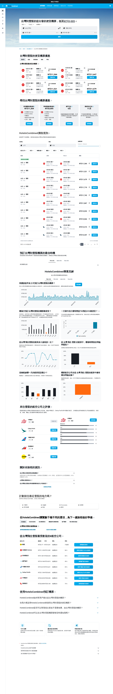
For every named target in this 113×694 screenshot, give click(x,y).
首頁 (20, 48)
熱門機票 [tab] (64, 521)
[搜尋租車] (3, 17)
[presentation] (76, 21)
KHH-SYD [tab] (59, 260)
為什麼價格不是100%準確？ (60, 654)
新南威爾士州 (29, 48)
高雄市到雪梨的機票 (51, 529)
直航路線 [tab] (35, 59)
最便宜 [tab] (22, 59)
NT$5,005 (69, 21)
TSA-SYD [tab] (66, 260)
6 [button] (94, 244)
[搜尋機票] (3, 10)
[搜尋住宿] (3, 14)
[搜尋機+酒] (3, 20)
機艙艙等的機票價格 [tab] (54, 521)
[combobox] (23, 24)
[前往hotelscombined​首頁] (12, 6)
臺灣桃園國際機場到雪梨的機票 (28, 529)
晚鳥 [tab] (42, 59)
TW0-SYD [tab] (48, 279)
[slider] (100, 146)
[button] (111, 1)
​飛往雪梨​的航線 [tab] (73, 521)
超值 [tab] (29, 59)
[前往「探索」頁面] (3, 23)
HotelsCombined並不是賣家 (60, 648)
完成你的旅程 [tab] (32, 521)
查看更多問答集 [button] (47, 486)
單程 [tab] (47, 59)
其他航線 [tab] (23, 521)
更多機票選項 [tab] (42, 521)
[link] (29, 123)
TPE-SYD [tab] (52, 260)
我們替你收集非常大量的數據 (60, 651)
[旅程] (3, 28)
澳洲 (24, 48)
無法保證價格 (43, 643)
